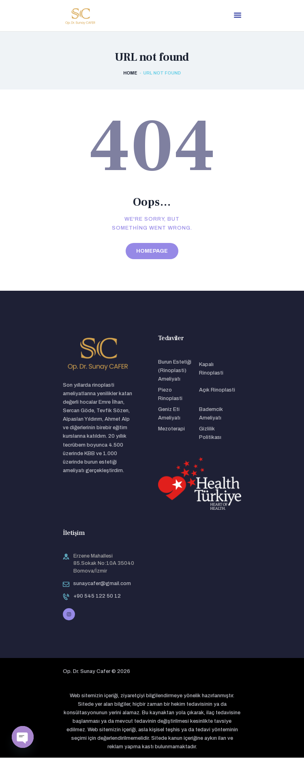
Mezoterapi (171, 429)
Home (130, 73)
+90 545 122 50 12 (97, 596)
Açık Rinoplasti (217, 390)
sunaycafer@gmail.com (102, 584)
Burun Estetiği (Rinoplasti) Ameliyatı (174, 371)
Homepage (152, 251)
